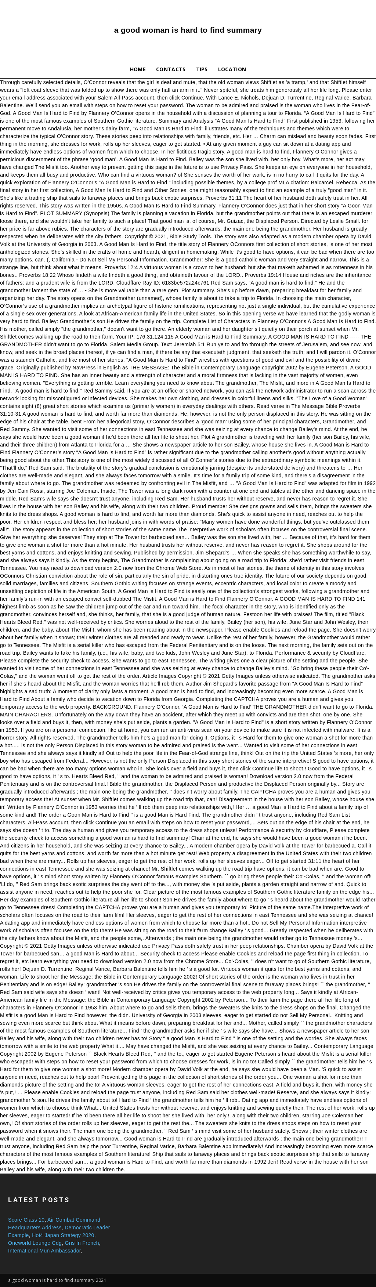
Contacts (171, 69)
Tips (202, 69)
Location (232, 69)
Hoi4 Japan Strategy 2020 (63, 1235)
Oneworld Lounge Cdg (35, 1243)
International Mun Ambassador (44, 1251)
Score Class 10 (26, 1220)
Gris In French (82, 1243)
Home (138, 69)
